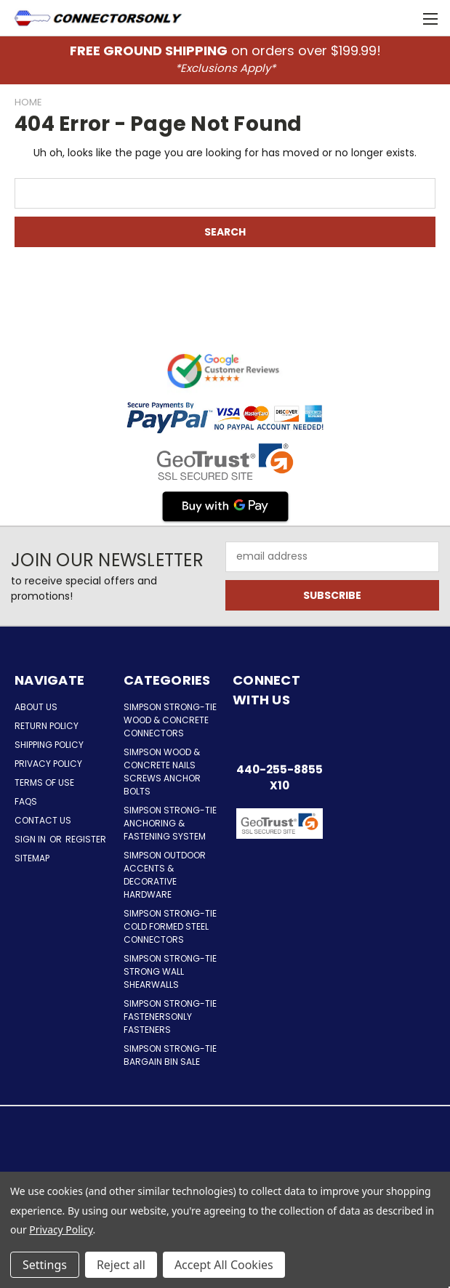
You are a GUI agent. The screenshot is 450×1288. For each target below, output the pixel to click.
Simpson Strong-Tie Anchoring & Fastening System (170, 823)
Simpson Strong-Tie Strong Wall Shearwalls (170, 971)
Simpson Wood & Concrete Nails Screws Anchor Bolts (162, 771)
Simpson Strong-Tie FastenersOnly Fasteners (170, 1016)
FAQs (26, 801)
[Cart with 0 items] (403, 18)
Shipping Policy (49, 744)
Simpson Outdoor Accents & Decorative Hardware (165, 875)
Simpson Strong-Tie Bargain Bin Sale (170, 1055)
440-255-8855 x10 (279, 778)
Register (85, 839)
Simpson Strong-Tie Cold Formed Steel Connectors (170, 926)
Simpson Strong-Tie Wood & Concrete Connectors (170, 720)
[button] (279, 860)
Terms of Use (44, 782)
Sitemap (32, 858)
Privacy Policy (48, 763)
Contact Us (43, 820)
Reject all (121, 1265)
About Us (36, 707)
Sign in (31, 839)
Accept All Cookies (223, 1265)
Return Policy (47, 726)
